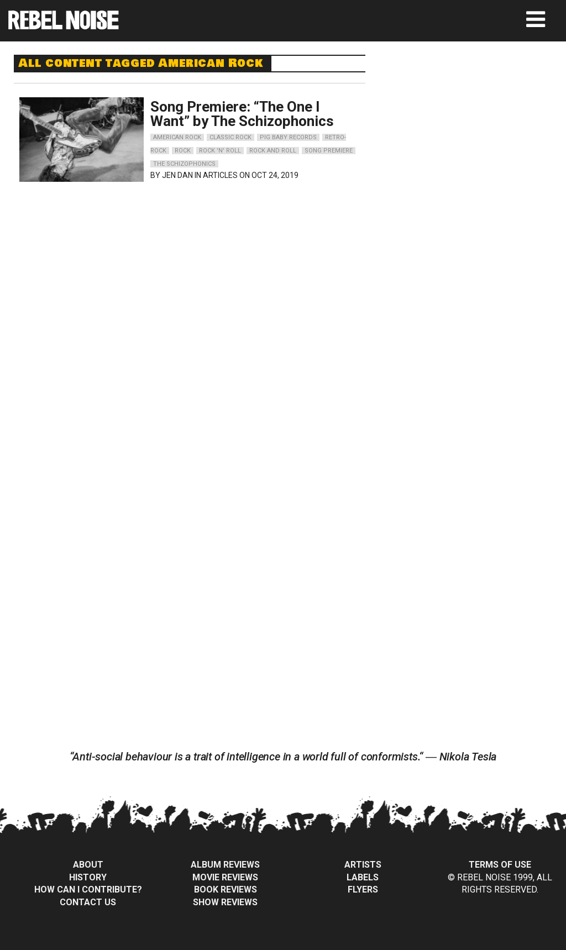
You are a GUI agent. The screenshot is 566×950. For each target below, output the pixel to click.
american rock (177, 137)
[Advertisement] (476, 124)
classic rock (230, 137)
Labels (363, 877)
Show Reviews (225, 902)
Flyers (363, 889)
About (88, 864)
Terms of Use (500, 864)
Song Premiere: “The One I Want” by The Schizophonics (242, 113)
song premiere (329, 150)
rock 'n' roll (220, 150)
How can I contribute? (88, 889)
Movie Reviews (225, 877)
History (88, 877)
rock (183, 150)
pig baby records (288, 137)
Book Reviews (225, 889)
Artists (362, 864)
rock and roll (272, 150)
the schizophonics (184, 163)
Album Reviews (225, 864)
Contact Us (88, 902)
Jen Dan (177, 175)
